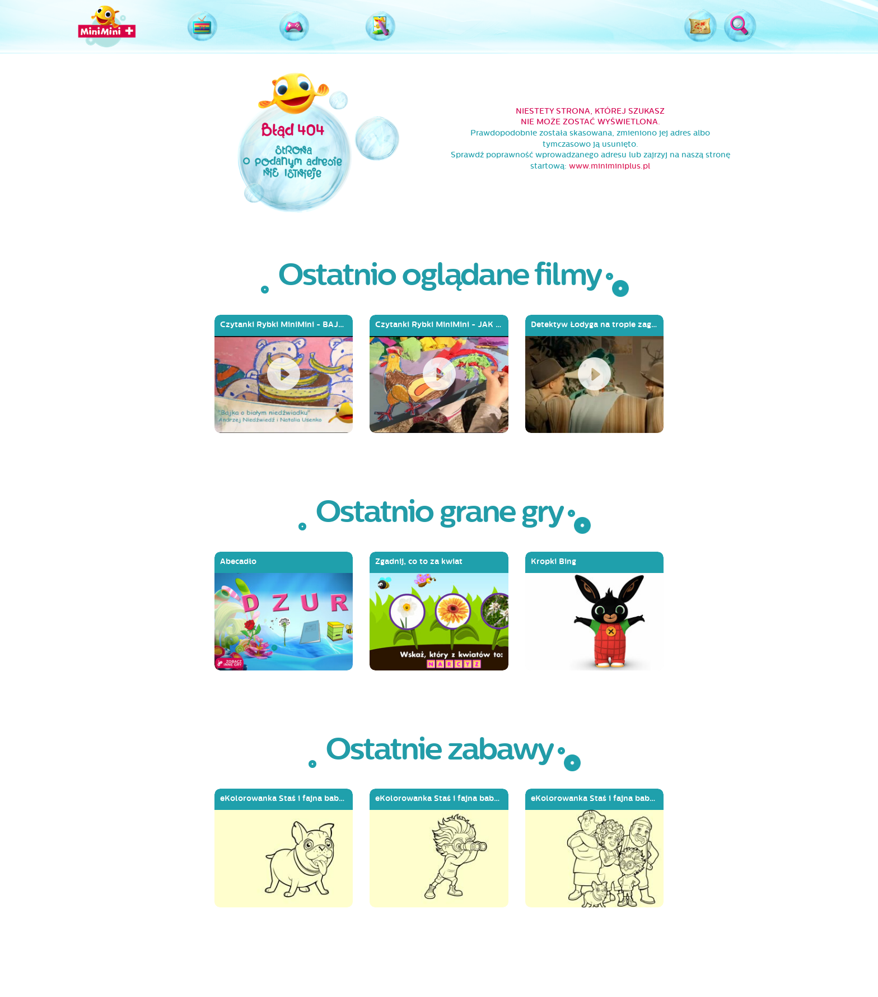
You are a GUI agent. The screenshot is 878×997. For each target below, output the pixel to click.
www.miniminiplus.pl (609, 166)
